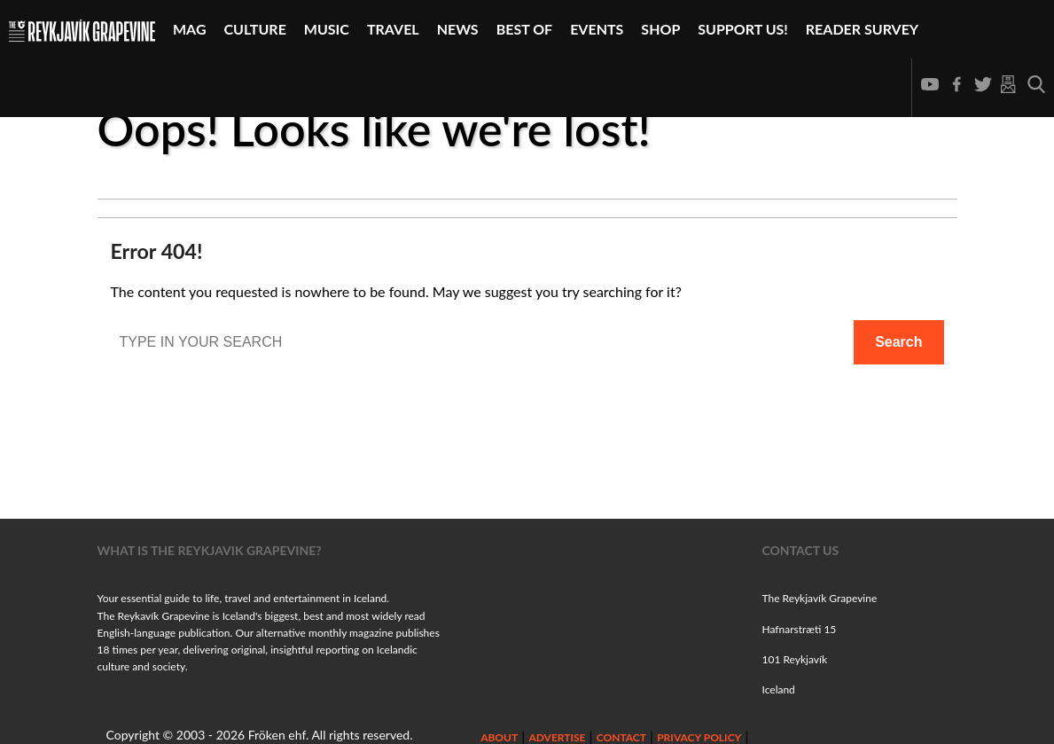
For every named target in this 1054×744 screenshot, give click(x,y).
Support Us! (743, 28)
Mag (190, 28)
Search (898, 341)
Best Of (524, 28)
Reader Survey (862, 28)
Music (326, 28)
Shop (660, 28)
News (458, 28)
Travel (393, 28)
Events (596, 28)
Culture (255, 28)
